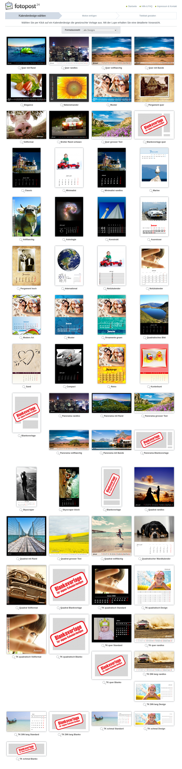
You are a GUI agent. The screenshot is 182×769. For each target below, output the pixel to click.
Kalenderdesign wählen (32, 15)
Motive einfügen (89, 16)
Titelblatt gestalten (147, 16)
